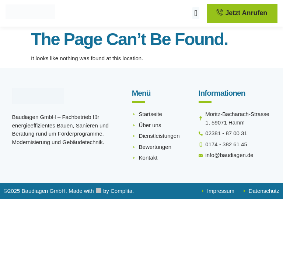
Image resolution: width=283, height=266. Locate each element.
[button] (195, 13)
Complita (121, 191)
